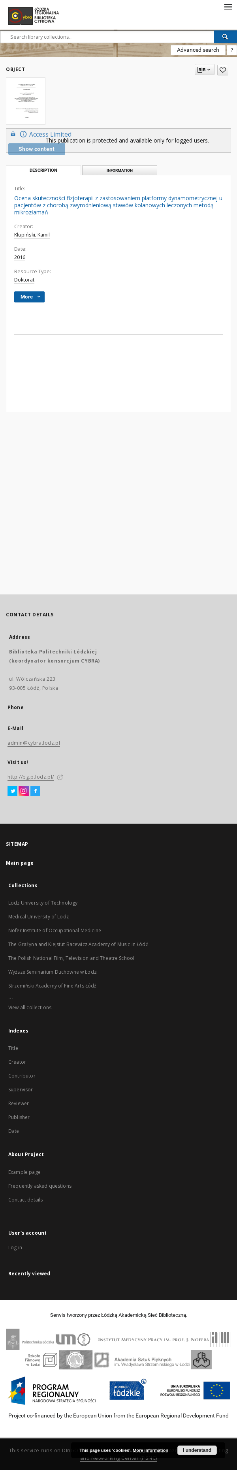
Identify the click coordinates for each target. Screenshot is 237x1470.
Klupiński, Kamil (32, 234)
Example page (24, 1172)
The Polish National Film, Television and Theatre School (71, 958)
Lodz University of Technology (42, 902)
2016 (19, 257)
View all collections (29, 1007)
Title (13, 1048)
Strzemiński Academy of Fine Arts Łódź (52, 985)
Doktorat (24, 279)
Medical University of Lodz (38, 916)
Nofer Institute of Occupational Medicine (54, 930)
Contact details (25, 1199)
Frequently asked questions (39, 1186)
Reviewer (18, 1103)
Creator (17, 1062)
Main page (20, 863)
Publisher (19, 1117)
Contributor (22, 1075)
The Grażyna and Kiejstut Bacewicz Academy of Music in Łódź (78, 944)
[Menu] (228, 6)
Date (13, 1131)
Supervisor (20, 1089)
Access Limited (39, 134)
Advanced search (198, 50)
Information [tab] (120, 170)
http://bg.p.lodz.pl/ (31, 776)
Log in (15, 1247)
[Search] (225, 36)
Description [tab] (43, 170)
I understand (197, 1450)
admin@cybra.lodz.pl (34, 743)
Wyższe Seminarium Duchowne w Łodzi (53, 972)
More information (150, 1450)
